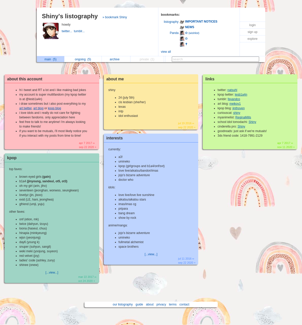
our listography (123, 304)
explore (252, 39)
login (252, 25)
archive (116, 59)
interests (114, 138)
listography (171, 22)
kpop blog (54, 108)
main (50, 59)
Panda (174, 33)
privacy (161, 304)
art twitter (25, 108)
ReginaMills (243, 117)
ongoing (83, 59)
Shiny (252, 122)
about (150, 304)
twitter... (68, 31)
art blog (38, 108)
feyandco (234, 99)
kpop (11, 158)
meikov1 (235, 103)
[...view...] (51, 272)
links (209, 79)
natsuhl (232, 90)
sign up (253, 32)
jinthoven (238, 108)
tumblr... (80, 31)
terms (173, 304)
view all (166, 51)
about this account (24, 79)
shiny (236, 113)
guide (139, 304)
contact (184, 304)
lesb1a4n (241, 94)
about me (115, 79)
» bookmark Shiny (115, 17)
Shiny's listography (70, 16)
